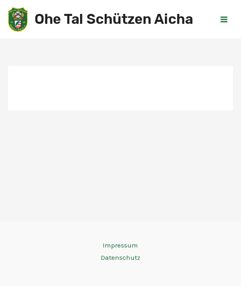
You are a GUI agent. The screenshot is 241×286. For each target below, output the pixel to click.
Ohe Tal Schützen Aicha (113, 19)
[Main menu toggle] (224, 19)
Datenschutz (120, 257)
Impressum (120, 245)
